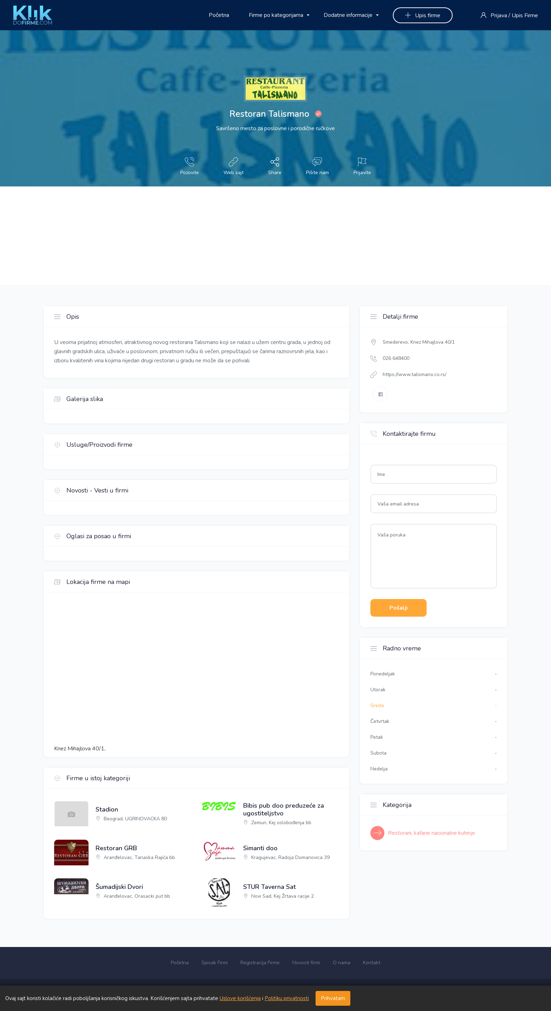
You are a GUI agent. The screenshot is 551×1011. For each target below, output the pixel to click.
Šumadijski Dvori (119, 887)
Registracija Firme (260, 962)
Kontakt (371, 962)
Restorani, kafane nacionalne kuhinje (431, 833)
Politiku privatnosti (287, 998)
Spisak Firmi (214, 962)
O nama (341, 962)
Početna (219, 15)
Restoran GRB (116, 848)
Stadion (107, 810)
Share (274, 166)
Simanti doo (260, 848)
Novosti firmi (306, 962)
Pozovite (189, 166)
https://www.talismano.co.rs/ (414, 374)
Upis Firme (525, 15)
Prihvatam (333, 998)
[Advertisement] (211, 235)
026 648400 (396, 358)
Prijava (499, 15)
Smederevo (395, 342)
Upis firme (422, 15)
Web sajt (233, 166)
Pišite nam (317, 166)
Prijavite (362, 166)
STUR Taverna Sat (269, 887)
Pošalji (398, 608)
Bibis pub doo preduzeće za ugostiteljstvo (283, 809)
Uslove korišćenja (240, 998)
